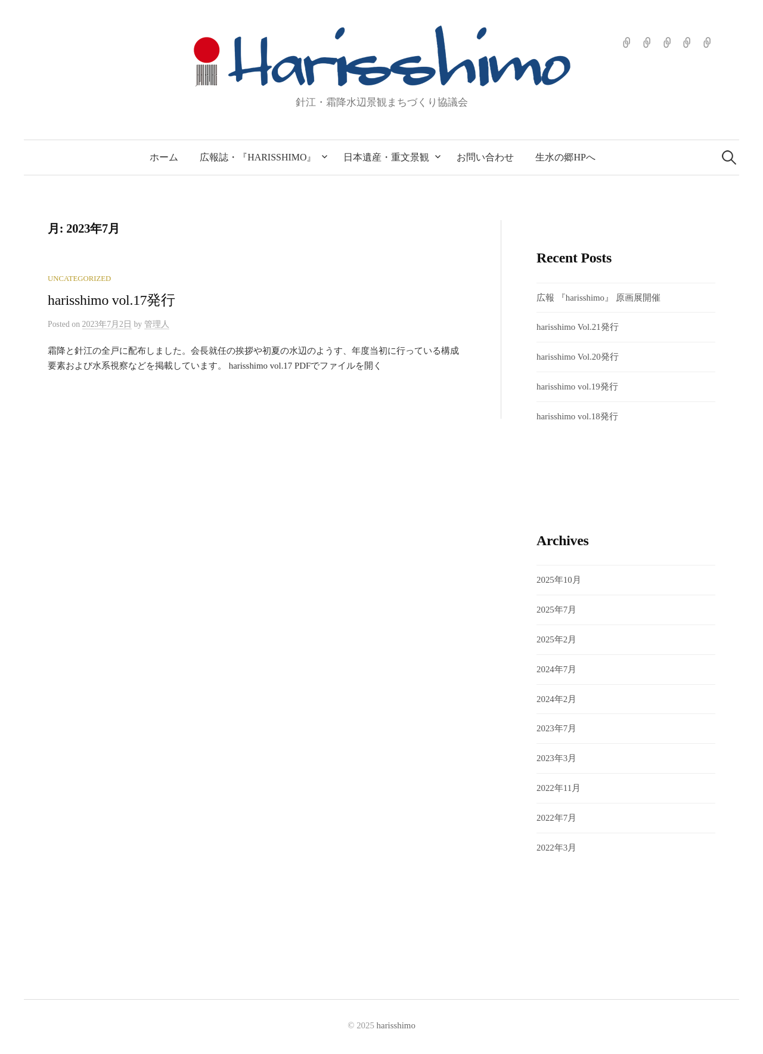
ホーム (164, 157)
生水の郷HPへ (565, 157)
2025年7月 (556, 609)
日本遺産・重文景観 (386, 157)
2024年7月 (556, 669)
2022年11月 (558, 788)
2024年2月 (556, 699)
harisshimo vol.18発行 (577, 416)
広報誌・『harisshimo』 (258, 157)
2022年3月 (556, 847)
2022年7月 (556, 818)
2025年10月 (558, 580)
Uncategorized (79, 278)
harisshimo (396, 1025)
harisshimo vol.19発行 (577, 386)
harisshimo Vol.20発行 (577, 356)
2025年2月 (556, 639)
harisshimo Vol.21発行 (577, 327)
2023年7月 (556, 728)
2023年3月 (556, 758)
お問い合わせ (485, 157)
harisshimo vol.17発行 (111, 300)
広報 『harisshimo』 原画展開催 (602, 297)
